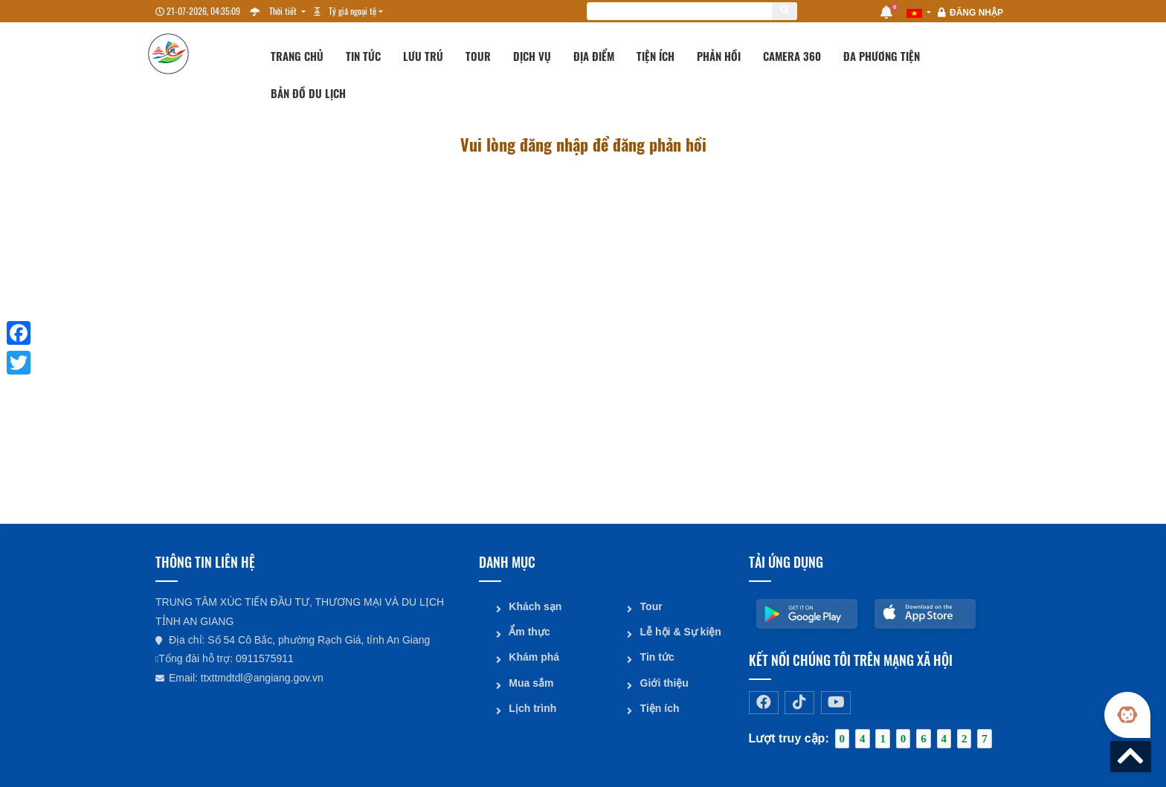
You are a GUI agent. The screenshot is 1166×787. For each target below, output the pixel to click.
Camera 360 (792, 56)
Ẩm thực (529, 631)
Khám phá (534, 656)
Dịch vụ (532, 56)
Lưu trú (423, 56)
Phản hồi (719, 56)
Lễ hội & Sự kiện (680, 631)
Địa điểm (593, 56)
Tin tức (363, 56)
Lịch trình (532, 707)
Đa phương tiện (881, 56)
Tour (478, 56)
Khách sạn (535, 606)
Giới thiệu (664, 681)
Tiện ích (655, 56)
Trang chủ (297, 56)
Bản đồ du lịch (308, 93)
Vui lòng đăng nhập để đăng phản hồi (583, 145)
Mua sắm (531, 681)
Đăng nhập (976, 12)
